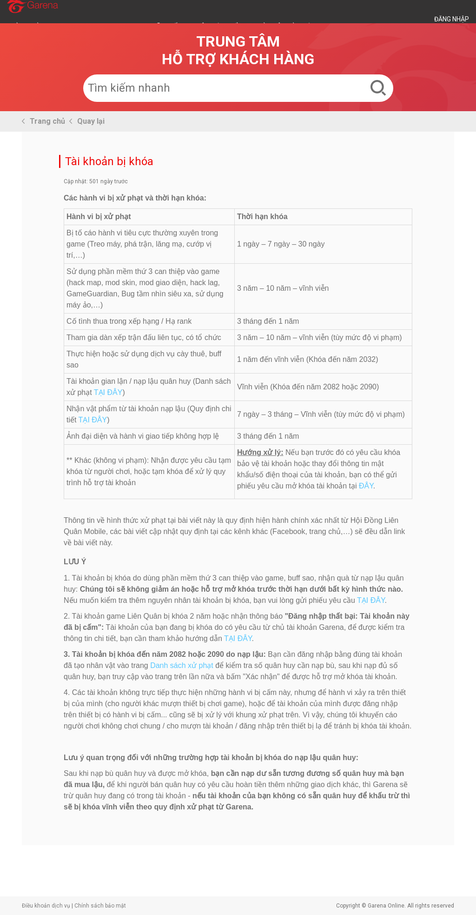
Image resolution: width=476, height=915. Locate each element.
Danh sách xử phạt (181, 665)
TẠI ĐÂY (108, 392)
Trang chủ (47, 121)
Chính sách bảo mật (100, 905)
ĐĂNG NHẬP (451, 19)
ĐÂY (366, 486)
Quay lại (90, 121)
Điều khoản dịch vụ (46, 905)
